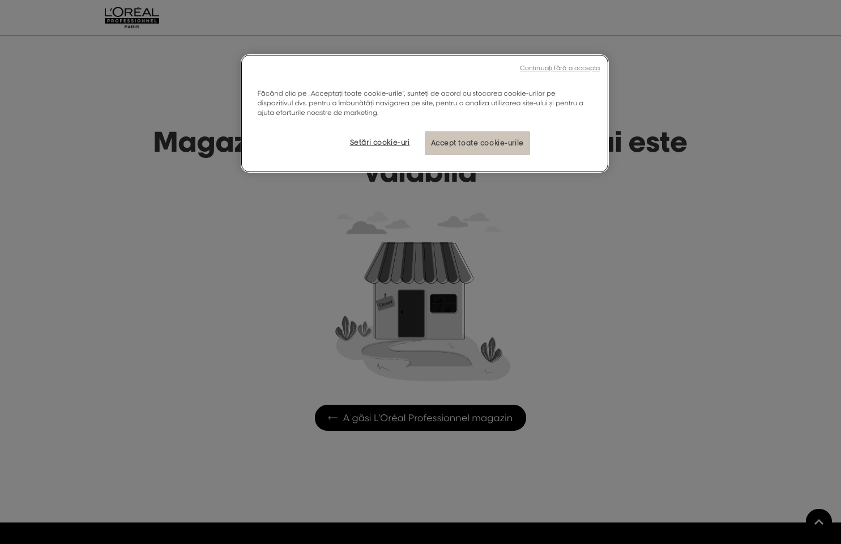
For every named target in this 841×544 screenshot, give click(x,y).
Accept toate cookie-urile (477, 143)
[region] (425, 113)
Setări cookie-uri (380, 142)
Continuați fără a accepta (560, 68)
